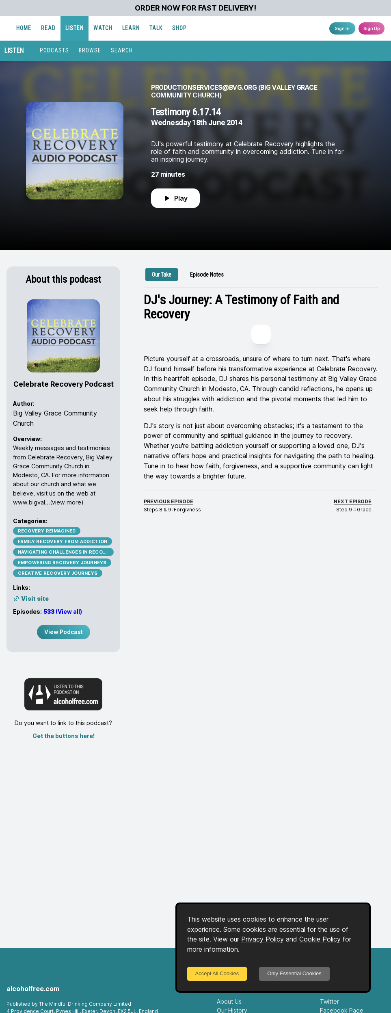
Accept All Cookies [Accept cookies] (217, 973)
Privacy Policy (262, 939)
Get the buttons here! (63, 735)
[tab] (161, 274)
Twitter (329, 1001)
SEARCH (122, 50)
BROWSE (90, 50)
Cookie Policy (320, 939)
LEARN (212, 28)
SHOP (260, 28)
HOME (104, 28)
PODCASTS (54, 50)
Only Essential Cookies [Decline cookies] (294, 973)
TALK (237, 28)
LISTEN (156, 28)
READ (129, 28)
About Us (229, 1001)
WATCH (184, 28)
